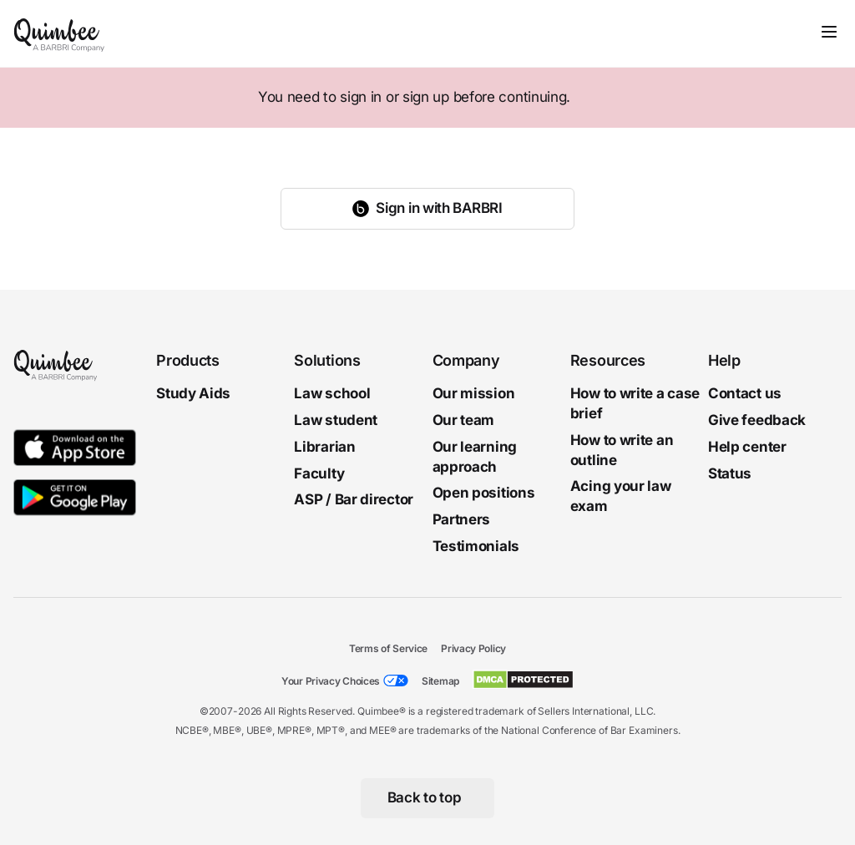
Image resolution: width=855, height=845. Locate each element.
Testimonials (476, 546)
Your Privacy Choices (330, 681)
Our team (464, 420)
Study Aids (193, 393)
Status (729, 472)
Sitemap (440, 681)
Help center (747, 446)
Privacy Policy (473, 648)
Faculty (319, 472)
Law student (335, 420)
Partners (462, 519)
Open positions (484, 492)
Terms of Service (388, 648)
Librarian (324, 446)
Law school (332, 393)
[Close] (807, 98)
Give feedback (757, 420)
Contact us (745, 393)
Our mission (474, 393)
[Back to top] (428, 798)
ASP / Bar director (353, 499)
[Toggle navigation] (829, 31)
